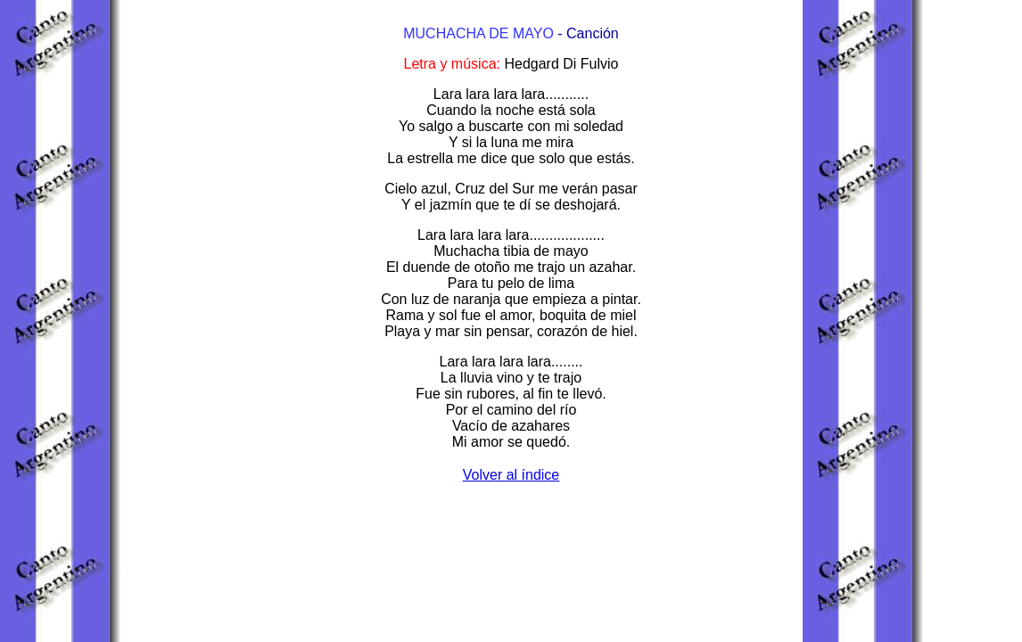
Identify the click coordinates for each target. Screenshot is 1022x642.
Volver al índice (511, 474)
